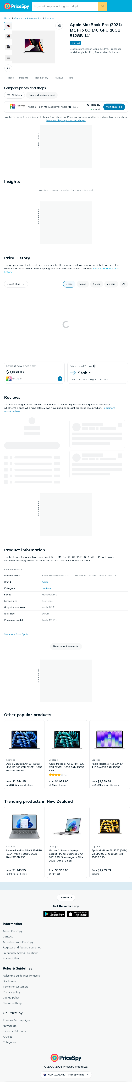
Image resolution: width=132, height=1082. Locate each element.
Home (7, 18)
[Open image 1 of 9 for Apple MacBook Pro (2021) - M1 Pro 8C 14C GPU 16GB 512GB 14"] (33, 47)
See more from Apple (16, 634)
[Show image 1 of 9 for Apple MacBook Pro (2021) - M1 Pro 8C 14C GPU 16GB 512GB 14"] (8, 26)
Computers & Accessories (28, 18)
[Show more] (7, 107)
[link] (24, 754)
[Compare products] (59, 25)
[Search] (102, 6)
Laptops (49, 18)
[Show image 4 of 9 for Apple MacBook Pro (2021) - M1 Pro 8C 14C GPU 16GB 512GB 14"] (8, 58)
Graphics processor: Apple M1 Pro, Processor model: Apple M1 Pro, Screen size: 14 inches (95, 50)
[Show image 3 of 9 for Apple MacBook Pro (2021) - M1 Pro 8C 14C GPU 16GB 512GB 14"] (8, 47)
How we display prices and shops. (65, 120)
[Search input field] (65, 6)
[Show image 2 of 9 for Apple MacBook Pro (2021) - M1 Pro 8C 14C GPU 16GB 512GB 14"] (8, 37)
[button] (8, 68)
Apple (45, 581)
